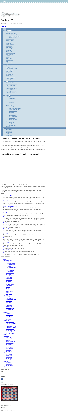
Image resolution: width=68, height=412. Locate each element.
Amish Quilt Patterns (10, 85)
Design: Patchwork (10, 39)
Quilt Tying (8, 55)
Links (4, 8)
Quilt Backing (9, 51)
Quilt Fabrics (9, 96)
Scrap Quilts (8, 79)
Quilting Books (9, 62)
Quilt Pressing (9, 132)
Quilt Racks (11, 122)
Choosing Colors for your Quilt (10, 206)
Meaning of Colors (13, 37)
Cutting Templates (10, 44)
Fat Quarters (11, 102)
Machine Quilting (9, 60)
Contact (4, 10)
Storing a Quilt (9, 131)
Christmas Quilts (9, 67)
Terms (4, 5)
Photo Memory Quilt (10, 77)
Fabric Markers (12, 106)
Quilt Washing (9, 129)
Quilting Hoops (12, 112)
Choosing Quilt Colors (11, 33)
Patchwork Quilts (9, 78)
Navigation (4, 26)
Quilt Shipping (9, 135)
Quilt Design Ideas (10, 31)
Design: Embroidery (10, 41)
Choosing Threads (13, 116)
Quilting (7, 57)
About (4, 1)
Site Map (4, 7)
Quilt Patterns (6, 81)
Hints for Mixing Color (13, 34)
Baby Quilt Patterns (10, 82)
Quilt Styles (5, 64)
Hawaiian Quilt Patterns (11, 86)
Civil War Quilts (9, 70)
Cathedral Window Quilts (11, 68)
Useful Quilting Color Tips (14, 36)
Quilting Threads (9, 348)
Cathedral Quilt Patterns (11, 92)
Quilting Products (7, 95)
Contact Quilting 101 (7, 249)
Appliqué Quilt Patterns (11, 91)
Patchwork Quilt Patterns (11, 88)
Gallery (4, 3)
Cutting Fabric (9, 46)
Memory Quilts (9, 75)
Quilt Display (9, 120)
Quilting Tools (9, 105)
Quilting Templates (13, 119)
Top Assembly (9, 48)
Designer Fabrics (12, 99)
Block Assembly (9, 47)
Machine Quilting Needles (14, 109)
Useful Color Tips (12, 267)
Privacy (4, 4)
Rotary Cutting (9, 350)
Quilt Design (8, 43)
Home (4, 29)
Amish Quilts (9, 71)
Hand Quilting (9, 58)
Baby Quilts (8, 65)
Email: (2, 405)
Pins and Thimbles (13, 111)
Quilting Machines (13, 113)
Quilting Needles (12, 115)
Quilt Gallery (6, 242)
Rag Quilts (8, 72)
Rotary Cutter (12, 118)
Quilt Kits (8, 126)
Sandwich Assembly (10, 53)
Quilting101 (7, 20)
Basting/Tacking (9, 54)
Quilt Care (5, 128)
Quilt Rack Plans (12, 125)
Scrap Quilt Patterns (10, 89)
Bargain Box (11, 103)
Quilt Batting (8, 50)
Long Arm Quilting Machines (15, 108)
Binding (7, 61)
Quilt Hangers (12, 123)
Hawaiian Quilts (9, 74)
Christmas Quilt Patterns (11, 84)
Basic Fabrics (12, 98)
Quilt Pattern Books (10, 93)
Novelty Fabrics (12, 101)
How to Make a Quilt (7, 30)
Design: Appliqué (10, 40)
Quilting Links (6, 246)
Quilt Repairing (9, 133)
